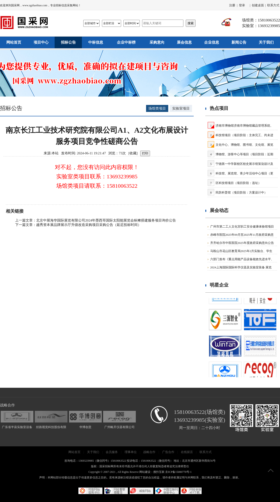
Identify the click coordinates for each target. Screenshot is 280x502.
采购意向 (157, 42)
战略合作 (149, 452)
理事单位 (131, 452)
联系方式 (273, 5)
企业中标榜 (126, 42)
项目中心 (41, 42)
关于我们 (266, 42)
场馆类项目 (157, 108)
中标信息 (95, 42)
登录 (242, 5)
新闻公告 (238, 42)
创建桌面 (258, 5)
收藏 (133, 153)
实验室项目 (181, 108)
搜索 (191, 23)
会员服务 (112, 452)
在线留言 (187, 452)
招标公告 (68, 42)
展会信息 (184, 42)
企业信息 (211, 42)
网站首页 (13, 42)
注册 (232, 5)
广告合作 (168, 452)
